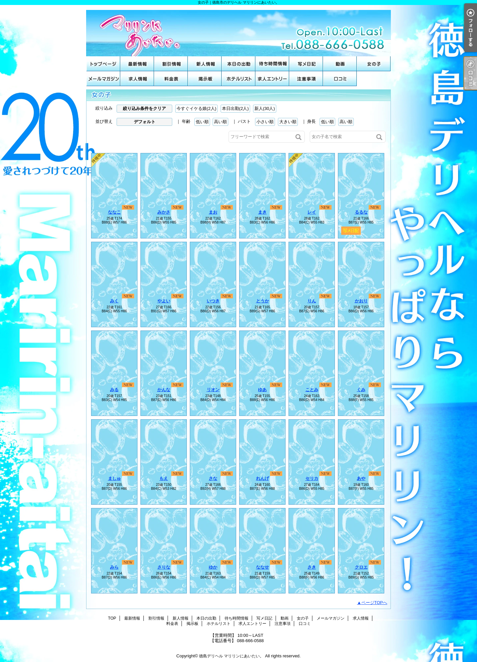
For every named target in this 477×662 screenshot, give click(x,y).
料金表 (171, 78)
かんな (163, 389)
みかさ (163, 212)
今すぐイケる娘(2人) (196, 108)
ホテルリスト (238, 78)
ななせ (262, 567)
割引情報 (171, 63)
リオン (213, 389)
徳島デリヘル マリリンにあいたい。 (231, 656)
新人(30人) (264, 108)
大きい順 (287, 121)
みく (114, 300)
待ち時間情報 (272, 63)
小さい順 (265, 121)
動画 (340, 63)
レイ (311, 212)
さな (213, 478)
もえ (163, 478)
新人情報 (205, 63)
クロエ (361, 567)
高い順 (220, 121)
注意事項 (306, 78)
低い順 (202, 121)
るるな (361, 212)
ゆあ (262, 389)
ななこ (114, 212)
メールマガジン (103, 78)
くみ (361, 389)
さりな (163, 567)
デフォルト (144, 121)
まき (262, 212)
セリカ (311, 478)
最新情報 (137, 63)
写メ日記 (306, 63)
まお (213, 212)
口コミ (340, 78)
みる (114, 389)
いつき (213, 300)
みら (114, 567)
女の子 (374, 63)
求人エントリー (272, 78)
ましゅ (114, 478)
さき (311, 567)
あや (361, 478)
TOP (103, 63)
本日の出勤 (238, 63)
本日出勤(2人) (235, 108)
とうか (262, 300)
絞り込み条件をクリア (144, 108)
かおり (361, 300)
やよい (163, 300)
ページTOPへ (374, 602)
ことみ (311, 389)
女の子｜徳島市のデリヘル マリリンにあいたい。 (238, 30)
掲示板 (205, 78)
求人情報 (137, 78)
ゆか (213, 567)
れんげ (262, 478)
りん (311, 300)
